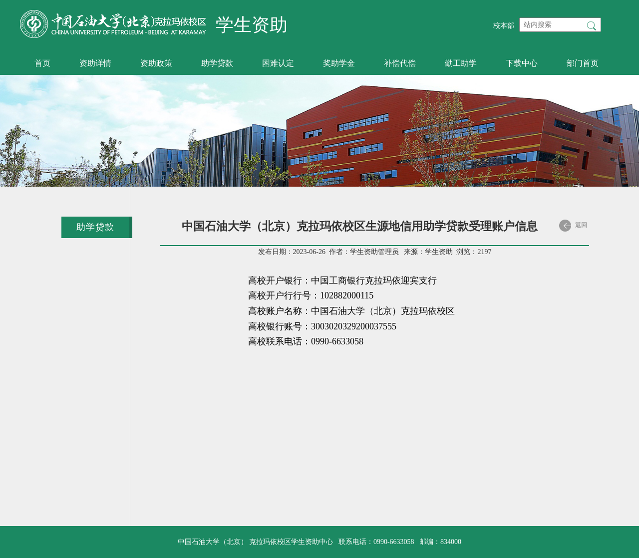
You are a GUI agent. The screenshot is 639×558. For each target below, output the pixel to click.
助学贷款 (217, 63)
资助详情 (95, 63)
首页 (42, 63)
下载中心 (522, 63)
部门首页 (583, 63)
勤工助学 (461, 63)
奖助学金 (339, 63)
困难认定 (278, 63)
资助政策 (156, 63)
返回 (573, 226)
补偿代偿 (400, 63)
